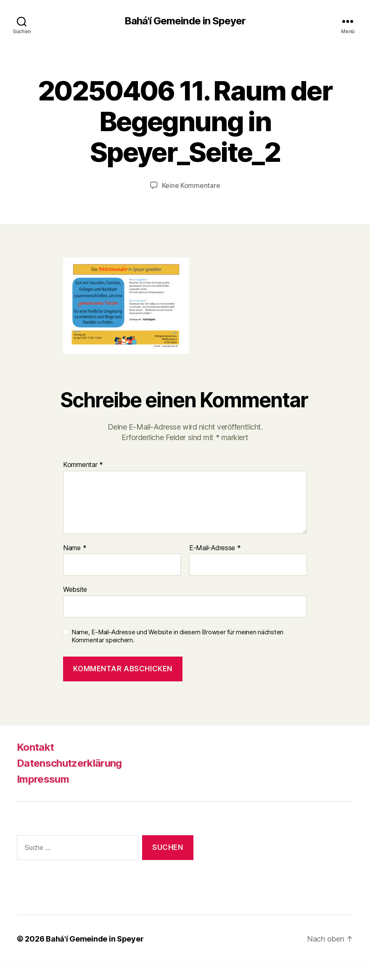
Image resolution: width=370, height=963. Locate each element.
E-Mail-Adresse (215, 548)
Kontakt (35, 747)
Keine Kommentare (191, 185)
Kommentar (83, 465)
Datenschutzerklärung (69, 763)
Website (75, 589)
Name (74, 548)
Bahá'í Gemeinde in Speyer (184, 21)
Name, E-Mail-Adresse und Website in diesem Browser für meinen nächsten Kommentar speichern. (177, 636)
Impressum (43, 779)
